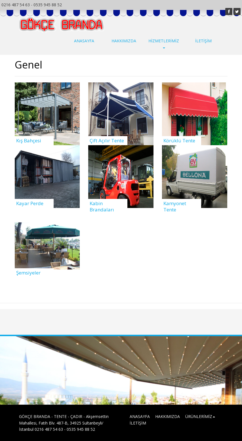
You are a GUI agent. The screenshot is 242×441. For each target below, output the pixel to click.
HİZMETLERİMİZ (163, 43)
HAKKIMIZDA (123, 40)
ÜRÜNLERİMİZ (200, 416)
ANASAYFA (84, 40)
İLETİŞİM (203, 40)
